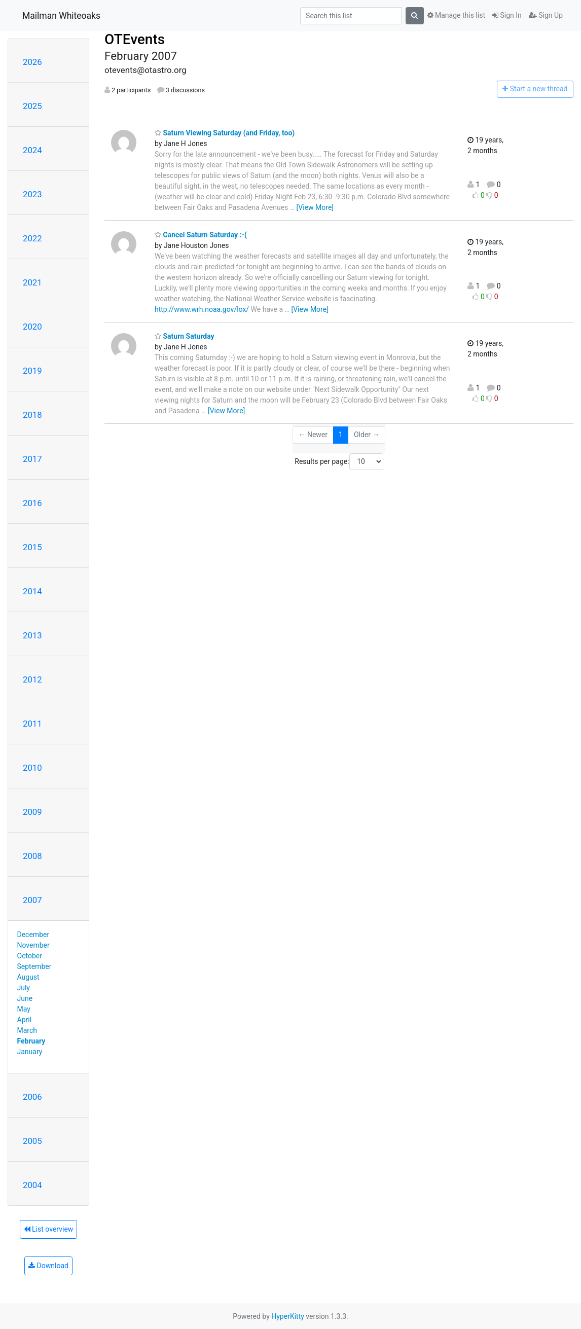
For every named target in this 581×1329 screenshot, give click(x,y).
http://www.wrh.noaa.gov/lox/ (202, 309)
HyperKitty (287, 1316)
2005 (32, 1141)
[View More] (315, 207)
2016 (32, 503)
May (23, 1009)
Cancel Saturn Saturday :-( (201, 235)
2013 (32, 635)
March (27, 1030)
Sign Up (546, 15)
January (30, 1052)
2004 (32, 1185)
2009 (32, 812)
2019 (32, 371)
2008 (32, 856)
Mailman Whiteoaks (61, 16)
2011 (32, 724)
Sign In (507, 15)
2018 (32, 415)
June (25, 998)
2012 (32, 679)
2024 (32, 150)
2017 (32, 459)
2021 (32, 282)
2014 (32, 591)
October (29, 956)
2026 (32, 62)
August (28, 977)
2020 (32, 326)
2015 (32, 547)
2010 (32, 768)
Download (48, 1266)
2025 (32, 106)
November (33, 945)
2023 (32, 194)
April (24, 1020)
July (23, 988)
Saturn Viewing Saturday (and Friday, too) (225, 133)
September (34, 966)
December (33, 934)
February (31, 1041)
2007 (32, 900)
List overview (49, 1229)
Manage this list (456, 15)
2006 (32, 1097)
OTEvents (134, 39)
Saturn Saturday (184, 336)
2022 (32, 238)
